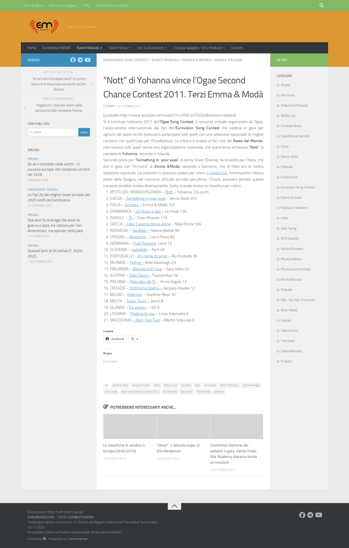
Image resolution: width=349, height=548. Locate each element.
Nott (169, 192)
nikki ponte (111, 391)
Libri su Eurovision (150, 48)
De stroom (137, 307)
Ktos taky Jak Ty (143, 281)
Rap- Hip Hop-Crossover (298, 300)
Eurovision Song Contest (125, 60)
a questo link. (217, 172)
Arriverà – (133, 204)
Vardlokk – (141, 230)
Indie (284, 218)
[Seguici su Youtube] (87, 60)
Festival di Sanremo (294, 208)
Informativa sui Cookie (112, 5)
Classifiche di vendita (295, 136)
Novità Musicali (291, 279)
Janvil (157, 385)
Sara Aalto (186, 391)
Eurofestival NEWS (57, 48)
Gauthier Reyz (120, 385)
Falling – (137, 262)
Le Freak (186, 385)
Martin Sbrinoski (229, 385)
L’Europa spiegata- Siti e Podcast (197, 48)
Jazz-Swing (288, 228)
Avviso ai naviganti (63, 5)
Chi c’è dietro (33, 5)
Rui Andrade (170, 391)
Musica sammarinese (295, 269)
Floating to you (142, 313)
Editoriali (287, 167)
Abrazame (137, 237)
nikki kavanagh (251, 385)
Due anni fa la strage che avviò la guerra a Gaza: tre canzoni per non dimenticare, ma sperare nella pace (55, 225)
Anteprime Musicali (294, 105)
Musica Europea (197, 60)
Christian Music (291, 126)
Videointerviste (291, 351)
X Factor (286, 361)
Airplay (285, 85)
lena (197, 385)
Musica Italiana (228, 60)
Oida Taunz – (140, 275)
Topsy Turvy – (138, 301)
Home (31, 48)
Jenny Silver (170, 385)
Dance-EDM (289, 157)
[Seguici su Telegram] (80, 60)
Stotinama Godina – (146, 288)
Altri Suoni (288, 95)
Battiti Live (288, 116)
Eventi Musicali (88, 48)
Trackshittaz (203, 391)
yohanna (219, 391)
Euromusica (36, 189)
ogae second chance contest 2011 (140, 391)
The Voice (287, 341)
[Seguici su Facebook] (73, 60)
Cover (285, 146)
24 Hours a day (148, 211)
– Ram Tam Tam (146, 320)
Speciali (33, 158)
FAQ (86, 5)
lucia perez (210, 385)
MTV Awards (290, 239)
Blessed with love (147, 269)
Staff (111, 106)
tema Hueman (78, 538)
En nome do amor (152, 256)
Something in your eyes (146, 198)
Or (131, 217)
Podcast (286, 290)
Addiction (134, 294)
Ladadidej (140, 249)
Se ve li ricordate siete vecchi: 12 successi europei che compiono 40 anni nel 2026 (59, 169)
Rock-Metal (289, 310)
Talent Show (118, 48)
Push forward (144, 243)
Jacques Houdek (141, 385)
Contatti (237, 48)
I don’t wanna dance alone (148, 224)
